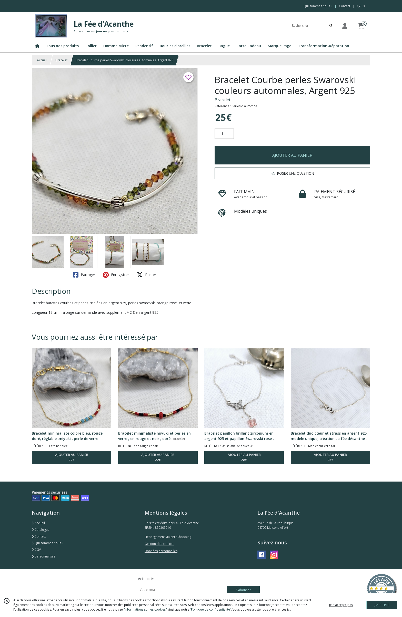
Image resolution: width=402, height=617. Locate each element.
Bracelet (61, 60)
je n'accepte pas (341, 605)
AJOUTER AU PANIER (292, 155)
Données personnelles (161, 551)
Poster (146, 275)
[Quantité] (224, 134)
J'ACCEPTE (382, 605)
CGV (36, 549)
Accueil (42, 60)
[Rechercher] (331, 26)
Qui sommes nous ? (47, 543)
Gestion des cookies (159, 544)
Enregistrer (116, 275)
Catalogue (40, 529)
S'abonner (243, 590)
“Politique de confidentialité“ (210, 609)
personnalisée (43, 556)
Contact (344, 6)
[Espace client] (344, 25)
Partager (84, 275)
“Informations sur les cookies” (145, 609)
